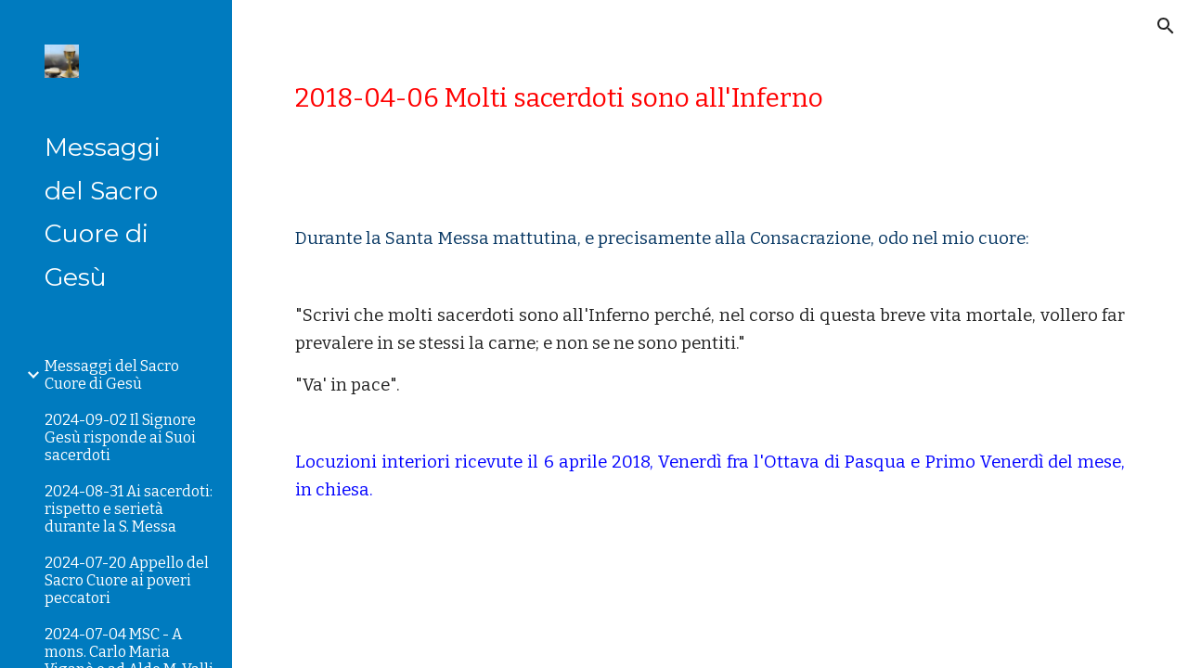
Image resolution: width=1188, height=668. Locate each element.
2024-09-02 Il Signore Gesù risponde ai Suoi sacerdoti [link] (120, 437)
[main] (710, 98)
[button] (1165, 26)
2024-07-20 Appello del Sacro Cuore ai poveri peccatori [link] (127, 580)
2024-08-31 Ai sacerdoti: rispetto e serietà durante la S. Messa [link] (129, 508)
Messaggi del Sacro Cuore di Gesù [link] (112, 374)
